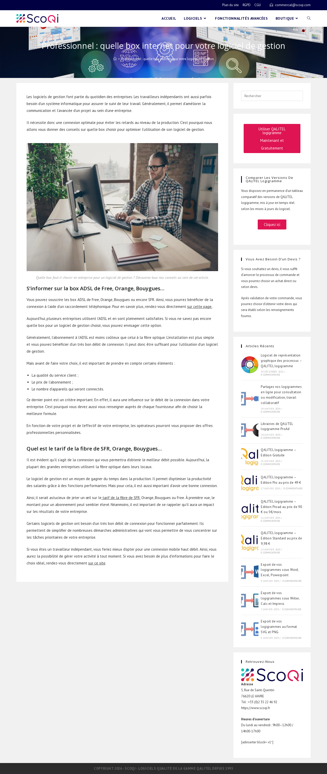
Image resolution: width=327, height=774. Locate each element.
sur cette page (199, 306)
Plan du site (230, 5)
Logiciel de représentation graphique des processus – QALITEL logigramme (281, 360)
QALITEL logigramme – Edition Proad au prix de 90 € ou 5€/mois (281, 506)
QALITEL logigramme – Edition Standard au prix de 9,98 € (281, 538)
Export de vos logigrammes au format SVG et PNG (279, 626)
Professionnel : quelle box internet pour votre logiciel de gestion (167, 59)
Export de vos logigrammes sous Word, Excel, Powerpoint (280, 569)
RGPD (247, 5)
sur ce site (96, 563)
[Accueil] (115, 59)
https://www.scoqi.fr (255, 708)
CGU (257, 5)
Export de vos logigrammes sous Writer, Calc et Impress (280, 598)
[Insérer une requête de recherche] (272, 96)
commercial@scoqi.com (293, 5)
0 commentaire (270, 374)
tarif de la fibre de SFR (121, 497)
